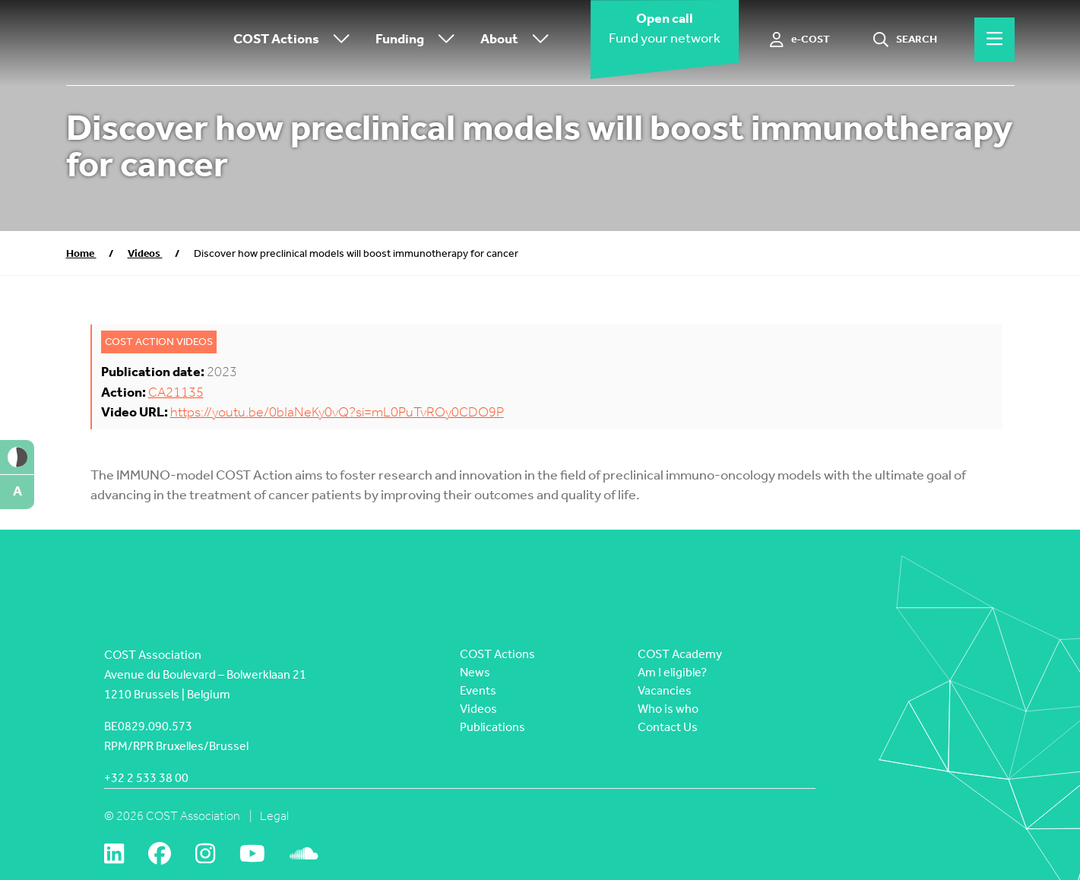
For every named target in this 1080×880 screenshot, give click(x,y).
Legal (274, 816)
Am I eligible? (672, 672)
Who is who (668, 708)
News (475, 672)
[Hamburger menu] (994, 39)
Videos (145, 253)
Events (478, 690)
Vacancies (665, 690)
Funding (418, 40)
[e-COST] (800, 39)
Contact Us (668, 727)
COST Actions (295, 40)
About (518, 40)
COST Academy (680, 654)
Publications (492, 727)
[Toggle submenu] (338, 40)
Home (81, 253)
